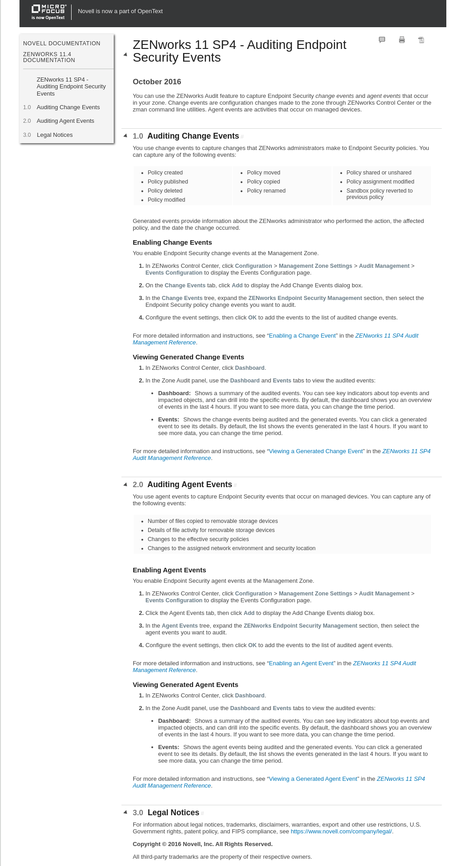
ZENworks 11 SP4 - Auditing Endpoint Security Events (71, 86)
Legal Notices (54, 134)
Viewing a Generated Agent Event (313, 778)
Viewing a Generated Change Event (315, 451)
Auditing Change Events (68, 107)
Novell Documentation (62, 43)
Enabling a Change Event (302, 335)
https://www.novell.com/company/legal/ (341, 831)
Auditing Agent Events (65, 120)
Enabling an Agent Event (301, 663)
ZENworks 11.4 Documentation (49, 57)
